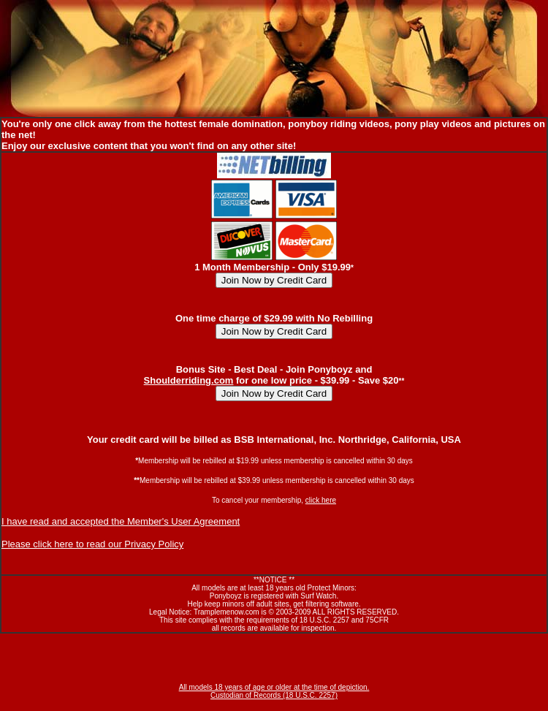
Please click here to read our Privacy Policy (92, 544)
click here (320, 500)
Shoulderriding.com (189, 380)
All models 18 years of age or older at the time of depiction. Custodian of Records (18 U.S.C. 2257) (274, 691)
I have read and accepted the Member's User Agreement (120, 521)
